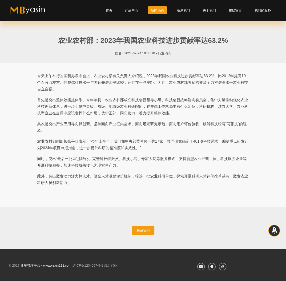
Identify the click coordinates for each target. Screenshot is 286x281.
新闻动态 (157, 10)
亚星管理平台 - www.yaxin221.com (45, 265)
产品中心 (131, 10)
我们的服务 (262, 10)
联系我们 (183, 10)
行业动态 (164, 53)
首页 (109, 10)
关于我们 (209, 10)
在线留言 (235, 10)
